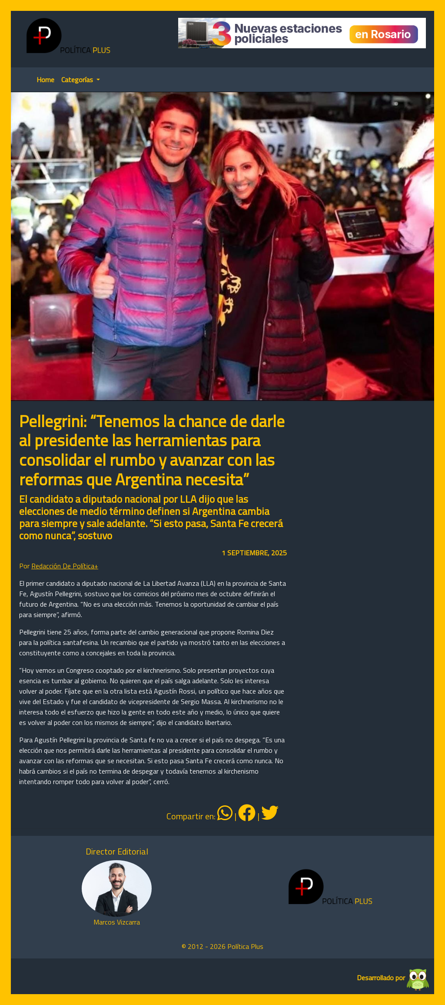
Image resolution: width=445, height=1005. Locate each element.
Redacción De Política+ (64, 566)
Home (45, 79)
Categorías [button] (78, 79)
